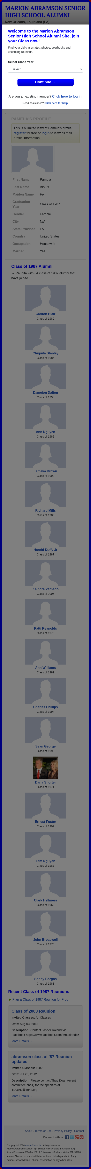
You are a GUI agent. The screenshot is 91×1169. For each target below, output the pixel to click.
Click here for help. (56, 103)
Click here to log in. (67, 96)
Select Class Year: (21, 62)
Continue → (45, 82)
